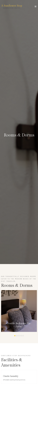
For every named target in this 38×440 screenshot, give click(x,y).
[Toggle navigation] (35, 7)
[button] (15, 335)
